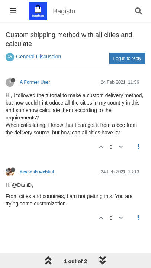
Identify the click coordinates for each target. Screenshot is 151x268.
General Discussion (38, 57)
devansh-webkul (37, 172)
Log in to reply (127, 58)
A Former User (35, 82)
